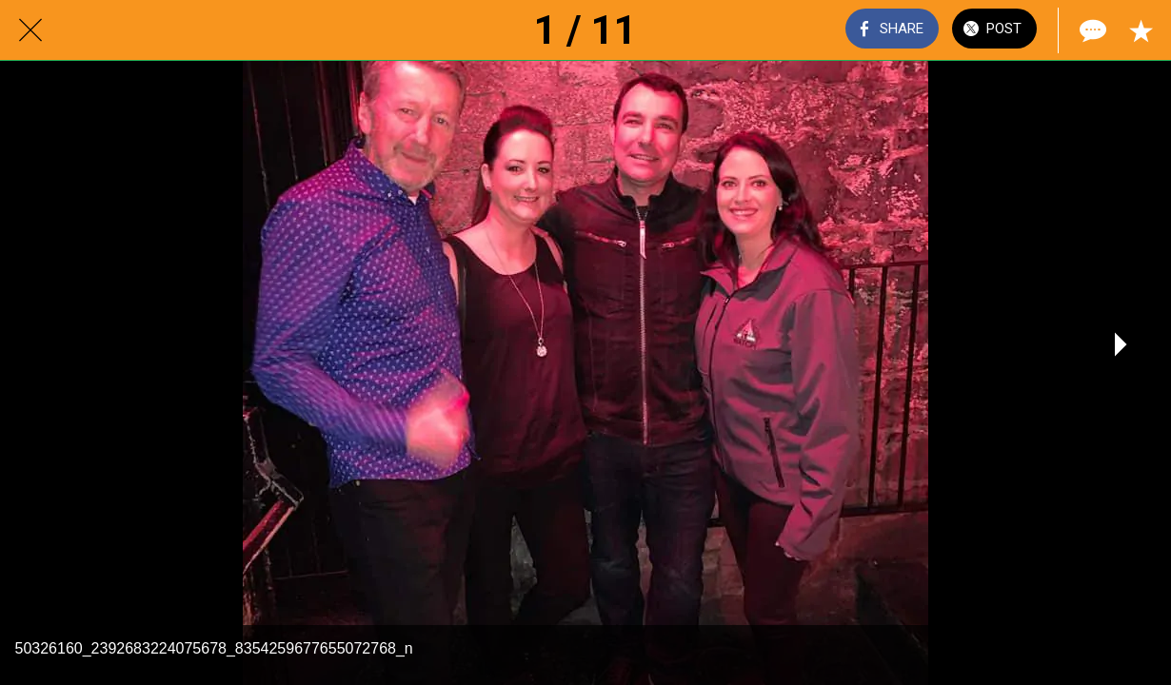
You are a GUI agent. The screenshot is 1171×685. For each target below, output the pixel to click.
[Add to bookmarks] (1140, 30)
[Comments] (1091, 30)
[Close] (30, 30)
